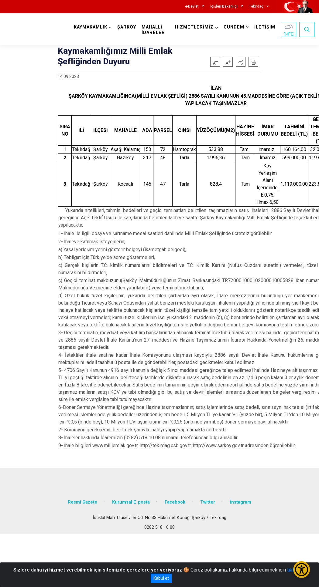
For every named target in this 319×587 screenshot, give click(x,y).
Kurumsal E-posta (131, 501)
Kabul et (161, 578)
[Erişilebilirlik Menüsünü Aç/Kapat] (301, 569)
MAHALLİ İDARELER (153, 30)
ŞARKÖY (126, 27)
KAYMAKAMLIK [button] (90, 27)
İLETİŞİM (264, 27)
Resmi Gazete (82, 501)
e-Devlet (192, 6)
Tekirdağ (256, 6)
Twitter (207, 501)
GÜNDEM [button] (234, 27)
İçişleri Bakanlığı (224, 6)
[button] (240, 62)
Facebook (175, 501)
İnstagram (240, 501)
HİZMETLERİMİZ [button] (194, 27)
